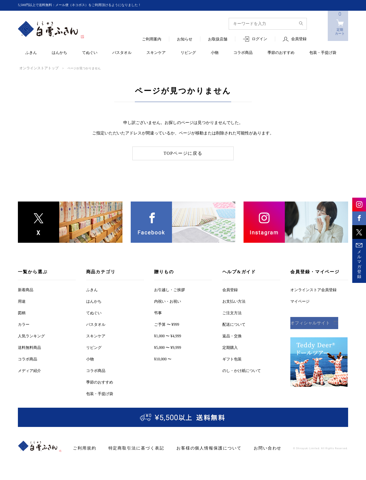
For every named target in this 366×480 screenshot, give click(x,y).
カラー (23, 324)
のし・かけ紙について (241, 370)
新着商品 (25, 289)
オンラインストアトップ (36, 68)
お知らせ (184, 39)
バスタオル (122, 53)
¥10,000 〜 (162, 359)
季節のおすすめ (280, 53)
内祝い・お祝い (167, 301)
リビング (188, 53)
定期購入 (230, 347)
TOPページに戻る (183, 153)
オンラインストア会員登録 (313, 289)
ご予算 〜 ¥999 (166, 324)
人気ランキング (31, 335)
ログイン (259, 39)
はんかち (59, 53)
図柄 (22, 312)
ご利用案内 (151, 39)
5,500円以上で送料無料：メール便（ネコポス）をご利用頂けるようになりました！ (90, 5)
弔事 (158, 312)
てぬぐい (89, 53)
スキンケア (156, 53)
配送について (233, 324)
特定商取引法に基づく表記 (130, 448)
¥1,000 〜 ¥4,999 (167, 335)
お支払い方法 (233, 301)
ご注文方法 (232, 312)
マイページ (300, 301)
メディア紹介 (29, 370)
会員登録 (299, 39)
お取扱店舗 (217, 39)
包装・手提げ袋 (322, 53)
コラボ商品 (243, 53)
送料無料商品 (29, 347)
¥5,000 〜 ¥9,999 (167, 347)
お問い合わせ (249, 448)
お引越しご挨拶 (169, 289)
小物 (214, 53)
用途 (22, 301)
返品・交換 (232, 335)
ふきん (31, 53)
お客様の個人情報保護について (196, 448)
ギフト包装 (232, 359)
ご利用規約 (83, 448)
